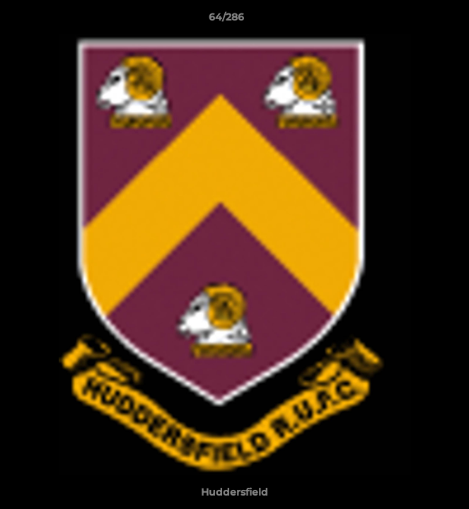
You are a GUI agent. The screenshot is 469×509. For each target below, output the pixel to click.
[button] (418, 20)
